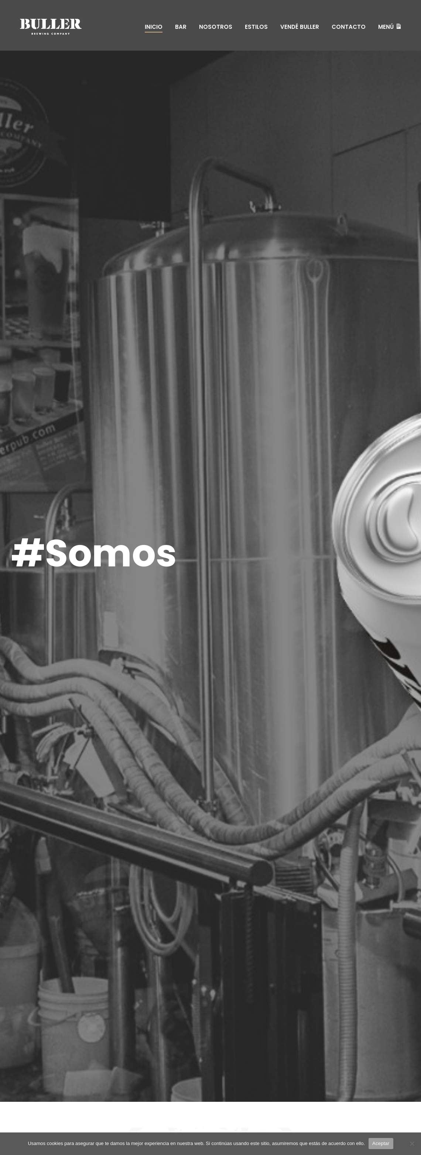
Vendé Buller (299, 27)
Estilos (256, 27)
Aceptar (381, 1143)
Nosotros (215, 27)
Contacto (349, 27)
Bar (180, 27)
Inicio (153, 27)
